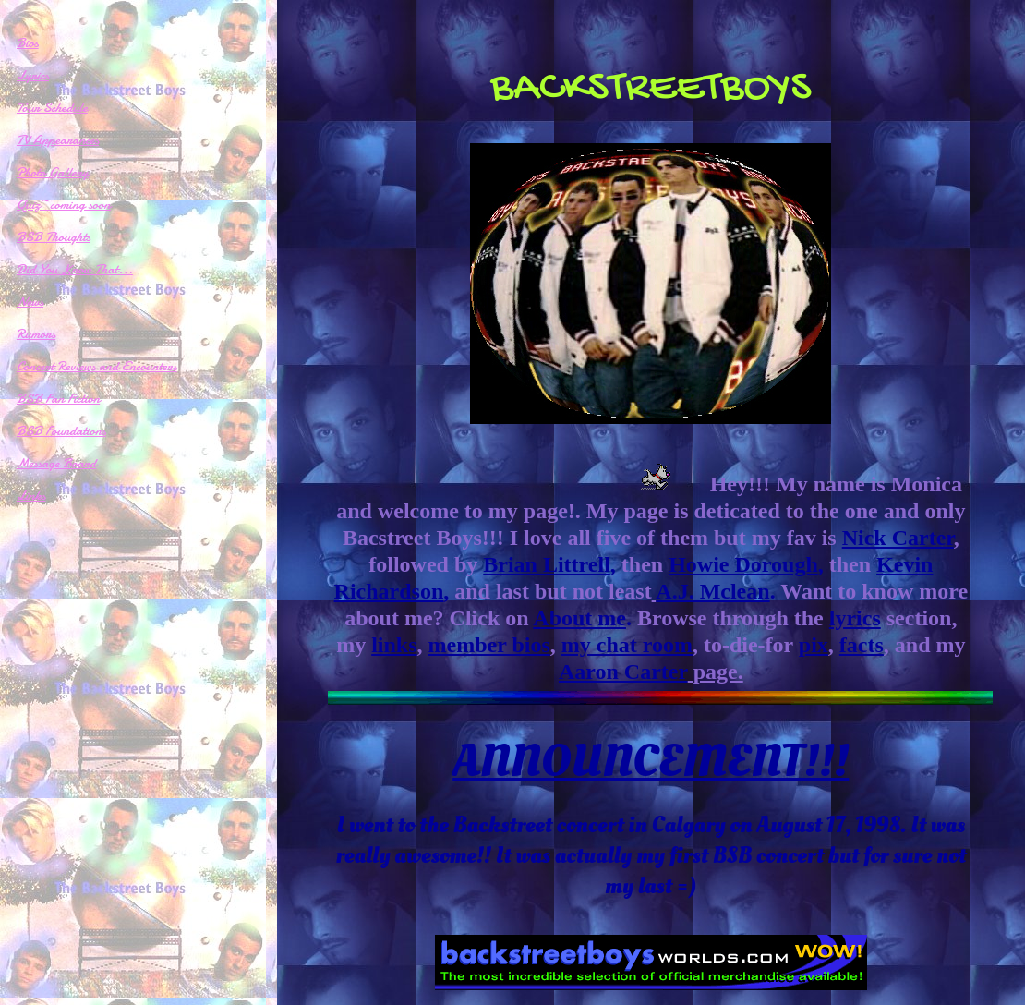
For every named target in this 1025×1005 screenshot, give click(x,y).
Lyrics (33, 75)
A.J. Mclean (712, 591)
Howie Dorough (743, 564)
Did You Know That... (75, 269)
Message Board (56, 463)
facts (861, 645)
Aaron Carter (623, 672)
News (30, 301)
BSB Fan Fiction (58, 398)
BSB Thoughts (53, 236)
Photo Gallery (53, 172)
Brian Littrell (546, 564)
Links (31, 495)
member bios (489, 645)
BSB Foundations (61, 430)
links (393, 645)
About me (579, 618)
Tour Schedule (52, 107)
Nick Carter (898, 538)
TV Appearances (58, 139)
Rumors (36, 333)
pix (813, 645)
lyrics (855, 618)
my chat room (627, 645)
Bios (28, 42)
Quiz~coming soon (64, 204)
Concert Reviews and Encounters (97, 366)
